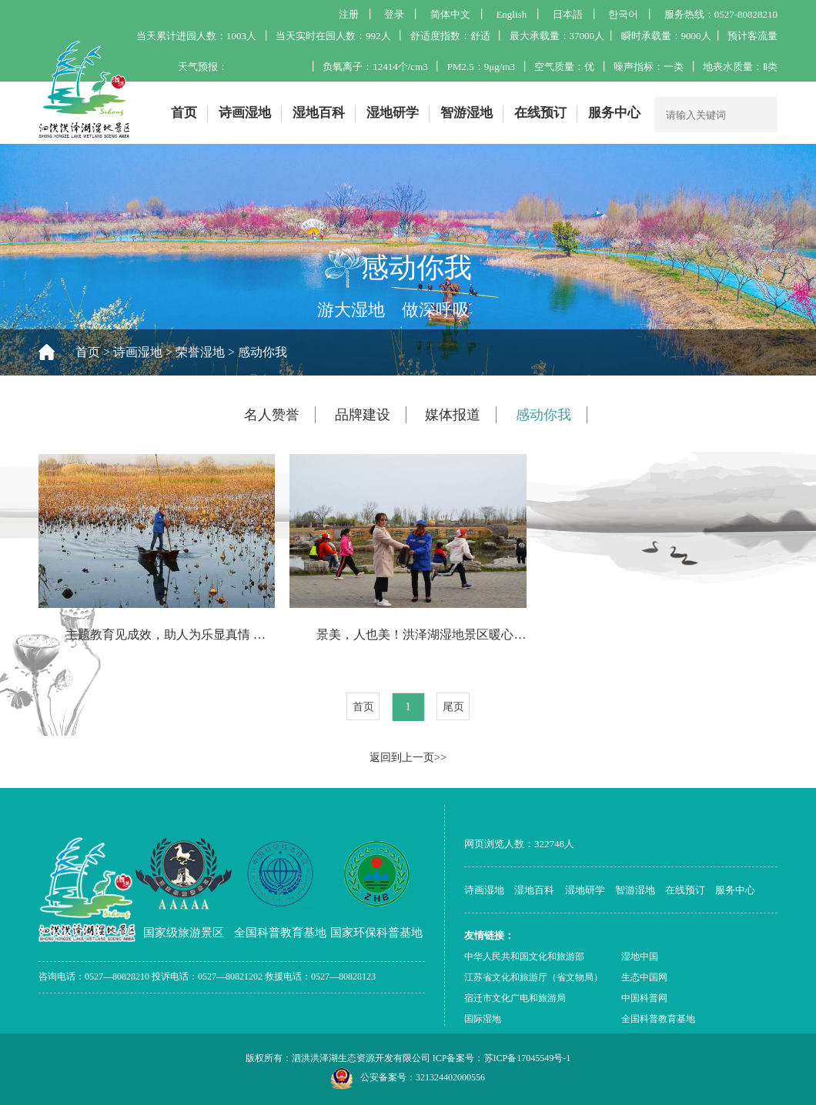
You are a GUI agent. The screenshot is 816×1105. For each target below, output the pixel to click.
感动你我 (262, 352)
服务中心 (614, 112)
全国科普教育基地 (658, 1018)
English (511, 14)
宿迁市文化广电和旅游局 (515, 998)
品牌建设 (362, 414)
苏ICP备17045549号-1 (527, 1058)
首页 (184, 112)
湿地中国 (639, 956)
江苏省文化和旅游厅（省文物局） (533, 977)
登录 (394, 14)
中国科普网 (644, 998)
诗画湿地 (245, 112)
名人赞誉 (271, 414)
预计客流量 (752, 36)
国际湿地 (482, 1018)
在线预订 (540, 112)
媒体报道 (452, 414)
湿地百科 (319, 112)
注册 (349, 14)
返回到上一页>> (408, 757)
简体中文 (450, 14)
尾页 (453, 707)
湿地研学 (392, 112)
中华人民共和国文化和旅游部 (524, 956)
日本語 (568, 14)
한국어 (623, 14)
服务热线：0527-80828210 (721, 14)
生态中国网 (644, 977)
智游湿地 (466, 112)
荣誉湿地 (200, 352)
